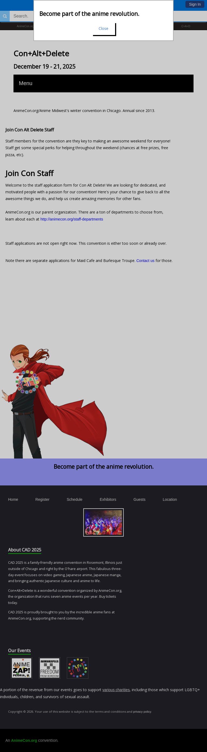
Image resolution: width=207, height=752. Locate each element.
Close (103, 28)
